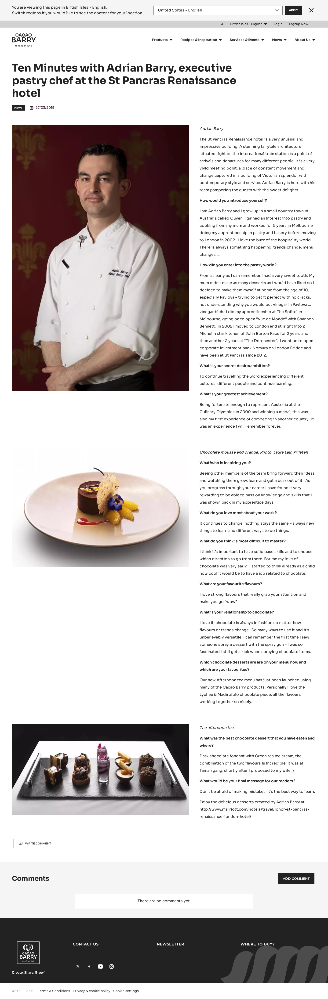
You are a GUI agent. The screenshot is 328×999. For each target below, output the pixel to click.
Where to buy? (257, 944)
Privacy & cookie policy (91, 991)
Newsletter (170, 944)
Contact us (85, 944)
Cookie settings (126, 991)
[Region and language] (218, 10)
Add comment (296, 878)
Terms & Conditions (54, 991)
